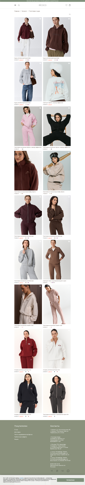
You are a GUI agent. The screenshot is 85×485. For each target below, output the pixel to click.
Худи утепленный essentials (22, 58)
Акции (16, 439)
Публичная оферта (20, 437)
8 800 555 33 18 (55, 464)
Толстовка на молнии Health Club (23, 325)
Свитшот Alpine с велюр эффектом (53, 102)
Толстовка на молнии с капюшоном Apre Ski (56, 414)
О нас (16, 429)
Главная (16, 11)
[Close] (70, 480)
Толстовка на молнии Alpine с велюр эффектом (27, 147)
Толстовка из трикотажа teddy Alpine (25, 192)
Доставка (17, 432)
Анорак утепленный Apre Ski (22, 370)
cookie (22, 478)
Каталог (24, 11)
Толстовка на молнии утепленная (23, 236)
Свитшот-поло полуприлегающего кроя (54, 281)
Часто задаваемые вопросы (23, 434)
